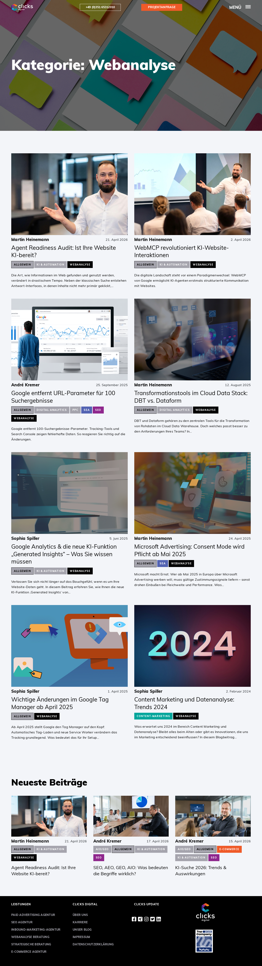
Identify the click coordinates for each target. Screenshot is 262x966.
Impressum (81, 937)
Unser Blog (82, 929)
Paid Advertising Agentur (33, 915)
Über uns (80, 915)
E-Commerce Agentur (29, 952)
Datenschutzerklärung (93, 944)
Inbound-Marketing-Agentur (35, 929)
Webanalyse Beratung (30, 937)
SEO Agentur (22, 922)
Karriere (80, 922)
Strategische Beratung (31, 944)
